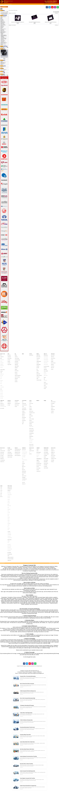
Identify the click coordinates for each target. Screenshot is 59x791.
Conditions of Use (3, 63)
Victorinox (9, 482)
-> (3, 32)
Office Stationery (3, 40)
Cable (1, 424)
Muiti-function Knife (24, 440)
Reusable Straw (38, 368)
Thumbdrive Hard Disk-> (4, 42)
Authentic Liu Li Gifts (10, 452)
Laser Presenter (17, 388)
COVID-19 (1, 389)
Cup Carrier (38, 360)
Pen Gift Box (52, 396)
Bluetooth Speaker (46, 361)
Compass (30, 424)
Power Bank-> (2, 29)
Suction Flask (38, 370)
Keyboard (45, 367)
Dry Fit (1, 375)
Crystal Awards (9, 355)
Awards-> (2, 17)
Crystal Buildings (9, 487)
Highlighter (2, 36)
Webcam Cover (23, 449)
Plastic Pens (52, 397)
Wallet (22, 405)
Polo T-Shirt (1, 369)
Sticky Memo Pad (3, 41)
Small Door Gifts (24, 423)
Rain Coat (1, 459)
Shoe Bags (16, 368)
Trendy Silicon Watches (24, 432)
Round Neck (1, 373)
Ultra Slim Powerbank (10, 427)
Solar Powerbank (9, 426)
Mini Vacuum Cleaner (3, 38)
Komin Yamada (9, 496)
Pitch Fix (8, 472)
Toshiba (8, 480)
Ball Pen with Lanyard (53, 389)
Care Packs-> (2, 19)
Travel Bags (52, 433)
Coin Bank (30, 392)
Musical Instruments (46, 434)
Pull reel (23, 442)
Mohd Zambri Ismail (10, 497)
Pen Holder (38, 439)
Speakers (45, 374)
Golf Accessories (31, 396)
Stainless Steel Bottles (39, 369)
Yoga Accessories (31, 421)
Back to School (52, 354)
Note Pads (2, 39)
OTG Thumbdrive (45, 435)
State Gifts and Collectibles (10, 504)
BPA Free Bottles (38, 355)
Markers (52, 391)
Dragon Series (9, 466)
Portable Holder (2, 431)
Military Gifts (2, 26)
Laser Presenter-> (3, 24)
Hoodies (1, 359)
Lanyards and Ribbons (2, 365)
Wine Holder (16, 373)
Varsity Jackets (2, 360)
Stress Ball (23, 448)
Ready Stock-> (2, 30)
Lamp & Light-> (2, 23)
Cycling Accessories (31, 425)
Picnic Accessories (31, 408)
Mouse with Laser (17, 391)
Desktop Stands (2, 426)
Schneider (9, 474)
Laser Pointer (16, 389)
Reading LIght (9, 390)
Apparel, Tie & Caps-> (3, 16)
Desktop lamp (9, 389)
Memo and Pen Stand (39, 434)
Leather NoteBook (10, 458)
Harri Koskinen (9, 494)
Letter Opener (2, 37)
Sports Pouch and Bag (17, 370)
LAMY (8, 467)
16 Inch (1, 452)
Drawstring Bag (16, 360)
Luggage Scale (53, 426)
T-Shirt (1, 367)
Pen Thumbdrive (45, 436)
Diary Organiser (38, 427)
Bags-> (1, 18)
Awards (8, 353)
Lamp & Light (9, 388)
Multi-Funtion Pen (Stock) (17, 426)
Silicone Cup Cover (24, 443)
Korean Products (31, 399)
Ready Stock (16, 423)
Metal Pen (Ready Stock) (17, 425)
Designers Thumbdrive (46, 427)
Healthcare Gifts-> (3, 22)
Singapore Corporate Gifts (10, 503)
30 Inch (1, 457)
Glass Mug (38, 363)
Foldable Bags (16, 361)
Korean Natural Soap (10, 501)
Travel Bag (16, 372)
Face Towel (1, 381)
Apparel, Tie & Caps (2, 353)
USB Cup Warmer (46, 375)
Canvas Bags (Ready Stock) (18, 424)
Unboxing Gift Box (31, 414)
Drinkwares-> (2, 20)
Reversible (1, 363)
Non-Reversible (2, 362)
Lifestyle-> (2, 25)
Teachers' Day (52, 362)
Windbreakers (1, 361)
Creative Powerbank (10, 424)
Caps (0, 354)
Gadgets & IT (45, 353)
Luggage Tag (23, 397)
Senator (8, 475)
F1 (29, 426)
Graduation (52, 359)
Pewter (8, 502)
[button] (45, 4)
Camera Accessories (2, 425)
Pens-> (1, 28)
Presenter (16, 392)
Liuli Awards (9, 359)
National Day (52, 361)
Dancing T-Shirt (2, 368)
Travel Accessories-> (3, 43)
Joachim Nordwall (9, 495)
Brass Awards (9, 354)
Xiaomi (8, 483)
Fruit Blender (38, 362)
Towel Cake (1, 386)
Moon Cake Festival (53, 360)
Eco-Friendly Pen (52, 390)
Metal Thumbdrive (45, 433)
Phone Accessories (2, 423)
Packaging (2, 27)
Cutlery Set (52, 424)
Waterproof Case (2, 433)
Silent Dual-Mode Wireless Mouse (4, 58)
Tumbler (37, 371)
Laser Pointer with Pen (17, 390)
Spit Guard (1, 366)
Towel (1, 379)
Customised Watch (31, 416)
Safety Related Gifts (31, 412)
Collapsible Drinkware (39, 359)
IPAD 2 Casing (9, 457)
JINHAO (8, 465)
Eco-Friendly (23, 434)
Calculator (2, 33)
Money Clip (23, 398)
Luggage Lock (52, 425)
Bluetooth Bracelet (46, 355)
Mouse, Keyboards (46, 366)
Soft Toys (30, 413)
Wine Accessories (31, 420)
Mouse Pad (45, 368)
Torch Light (9, 391)
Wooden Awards (9, 361)
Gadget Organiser (17, 362)
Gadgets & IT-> (3, 21)
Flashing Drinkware (39, 361)
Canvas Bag (16, 355)
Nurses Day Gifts (2, 394)
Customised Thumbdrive (24, 426)
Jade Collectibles (9, 500)
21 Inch (1, 453)
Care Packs (30, 353)
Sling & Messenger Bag (17, 369)
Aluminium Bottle (38, 354)
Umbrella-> (2, 44)
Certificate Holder (24, 390)
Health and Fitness (2, 391)
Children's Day (52, 355)
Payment (2, 61)
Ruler (22, 431)
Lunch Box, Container (31, 401)
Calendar (2, 34)
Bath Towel (1, 380)
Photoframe (9, 460)
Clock (29, 391)
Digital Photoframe (31, 407)
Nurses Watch (30, 417)
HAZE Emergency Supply (3, 392)
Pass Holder (23, 401)
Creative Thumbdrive (46, 425)
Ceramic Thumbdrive (46, 424)
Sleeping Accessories (53, 431)
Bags (15, 353)
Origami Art (30, 405)
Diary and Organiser (39, 426)
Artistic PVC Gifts (24, 424)
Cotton (1, 374)
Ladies (30, 400)
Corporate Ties (2, 355)
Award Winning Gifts (10, 453)
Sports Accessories (31, 423)
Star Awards (9, 360)
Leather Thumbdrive (46, 432)
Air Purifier (30, 389)
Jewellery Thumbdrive (46, 431)
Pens (51, 388)
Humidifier (30, 398)
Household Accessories (32, 397)
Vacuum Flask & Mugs (39, 372)
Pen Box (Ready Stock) (17, 427)
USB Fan (45, 376)
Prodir (8, 473)
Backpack (16, 354)
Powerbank (9, 425)
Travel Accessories (53, 423)
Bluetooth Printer (45, 360)
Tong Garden (9, 479)
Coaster (23, 392)
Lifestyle (30, 388)
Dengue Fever (2, 390)
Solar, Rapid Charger (2, 432)
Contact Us (2, 64)
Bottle (1, 458)
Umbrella (1, 451)
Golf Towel (1, 382)
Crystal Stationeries (10, 489)
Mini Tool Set (23, 439)
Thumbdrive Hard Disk (46, 423)
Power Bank (9, 423)
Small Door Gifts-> (3, 31)
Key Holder (23, 396)
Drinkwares (38, 353)
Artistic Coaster (24, 425)
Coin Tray (23, 433)
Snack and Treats (31, 354)
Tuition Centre (52, 363)
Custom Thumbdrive (46, 426)
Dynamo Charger (2, 427)
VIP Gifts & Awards (10, 451)
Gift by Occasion (52, 353)
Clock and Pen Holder (24, 391)
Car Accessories (31, 390)
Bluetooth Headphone (46, 359)
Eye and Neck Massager (46, 362)
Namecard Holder (24, 400)
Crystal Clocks (9, 488)
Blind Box (23, 353)
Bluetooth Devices (46, 354)
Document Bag (16, 359)
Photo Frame (30, 406)
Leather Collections (24, 388)
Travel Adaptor (52, 432)
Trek (8, 481)
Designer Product (9, 490)
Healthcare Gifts (2, 388)
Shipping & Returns (3, 62)
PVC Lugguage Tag (24, 427)
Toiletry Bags (16, 371)
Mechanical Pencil (53, 392)
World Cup (30, 427)
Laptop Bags (16, 363)
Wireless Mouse (46, 369)
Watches (30, 415)
